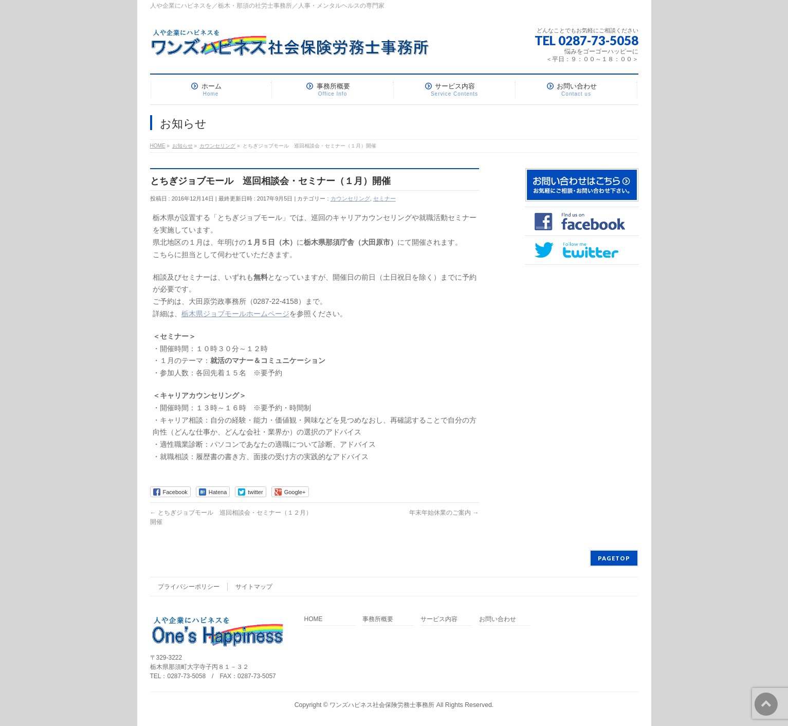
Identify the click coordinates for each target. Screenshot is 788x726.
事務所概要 (377, 619)
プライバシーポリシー (188, 586)
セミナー (384, 198)
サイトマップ (253, 586)
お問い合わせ (497, 619)
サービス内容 (438, 619)
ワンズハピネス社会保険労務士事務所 (381, 705)
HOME (313, 619)
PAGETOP (614, 558)
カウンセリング (350, 198)
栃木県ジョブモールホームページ (235, 314)
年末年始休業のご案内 (444, 512)
